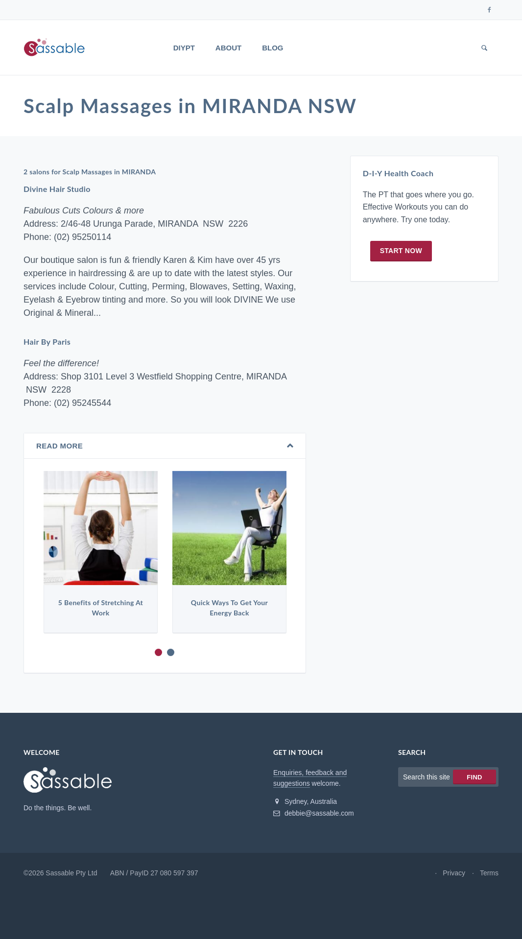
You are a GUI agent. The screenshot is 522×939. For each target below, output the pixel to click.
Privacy (454, 873)
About (228, 48)
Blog (272, 48)
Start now (401, 251)
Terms (489, 873)
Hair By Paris (47, 341)
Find (474, 777)
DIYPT (184, 48)
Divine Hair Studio (57, 189)
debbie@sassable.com (313, 813)
